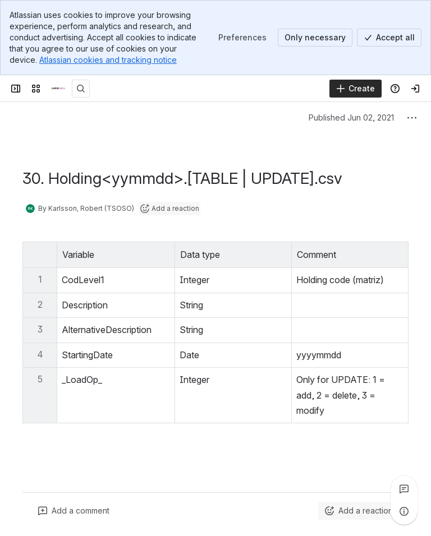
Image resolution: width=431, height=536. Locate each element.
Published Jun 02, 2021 (351, 117)
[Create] (355, 89)
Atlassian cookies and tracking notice (108, 59)
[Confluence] (58, 89)
